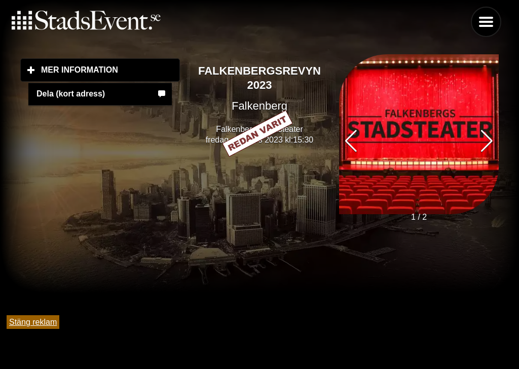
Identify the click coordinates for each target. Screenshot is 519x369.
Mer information (110, 69)
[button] (487, 141)
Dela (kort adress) (70, 93)
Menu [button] (486, 22)
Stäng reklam (33, 322)
